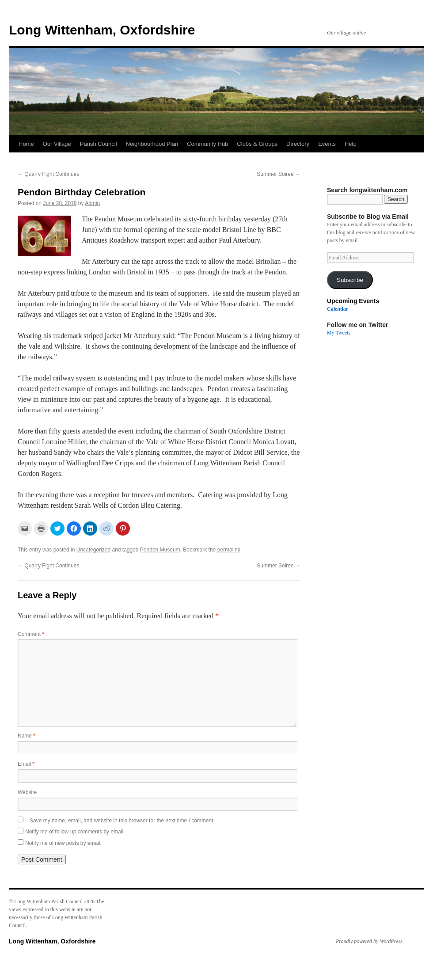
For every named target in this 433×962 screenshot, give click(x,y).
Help (351, 144)
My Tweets (338, 333)
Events (327, 144)
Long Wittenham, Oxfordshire (102, 30)
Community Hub (207, 144)
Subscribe (350, 280)
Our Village (57, 144)
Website (27, 792)
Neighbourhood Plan (152, 144)
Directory (297, 144)
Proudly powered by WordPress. (370, 941)
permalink (228, 550)
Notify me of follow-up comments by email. (75, 832)
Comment (31, 634)
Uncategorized (93, 550)
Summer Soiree (278, 174)
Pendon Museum (160, 550)
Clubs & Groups (257, 144)
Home (26, 144)
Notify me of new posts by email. (63, 843)
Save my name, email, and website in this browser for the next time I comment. (122, 821)
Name (26, 736)
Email (26, 764)
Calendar (337, 309)
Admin (92, 203)
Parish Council (98, 144)
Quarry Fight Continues (48, 174)
